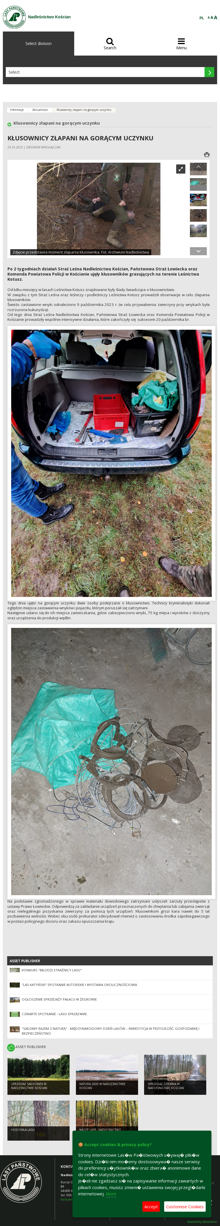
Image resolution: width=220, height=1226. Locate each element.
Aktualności (40, 110)
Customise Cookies (185, 1206)
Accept (151, 1206)
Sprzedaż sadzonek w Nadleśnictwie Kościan (29, 1086)
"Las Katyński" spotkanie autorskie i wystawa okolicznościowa (79, 985)
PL (202, 18)
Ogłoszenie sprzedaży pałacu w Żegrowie (59, 999)
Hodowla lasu (23, 1130)
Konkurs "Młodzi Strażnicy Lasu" (52, 970)
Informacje (17, 110)
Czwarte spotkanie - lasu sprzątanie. (55, 1014)
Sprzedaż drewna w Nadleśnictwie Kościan (166, 1086)
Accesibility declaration (202, 1221)
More (111, 1193)
